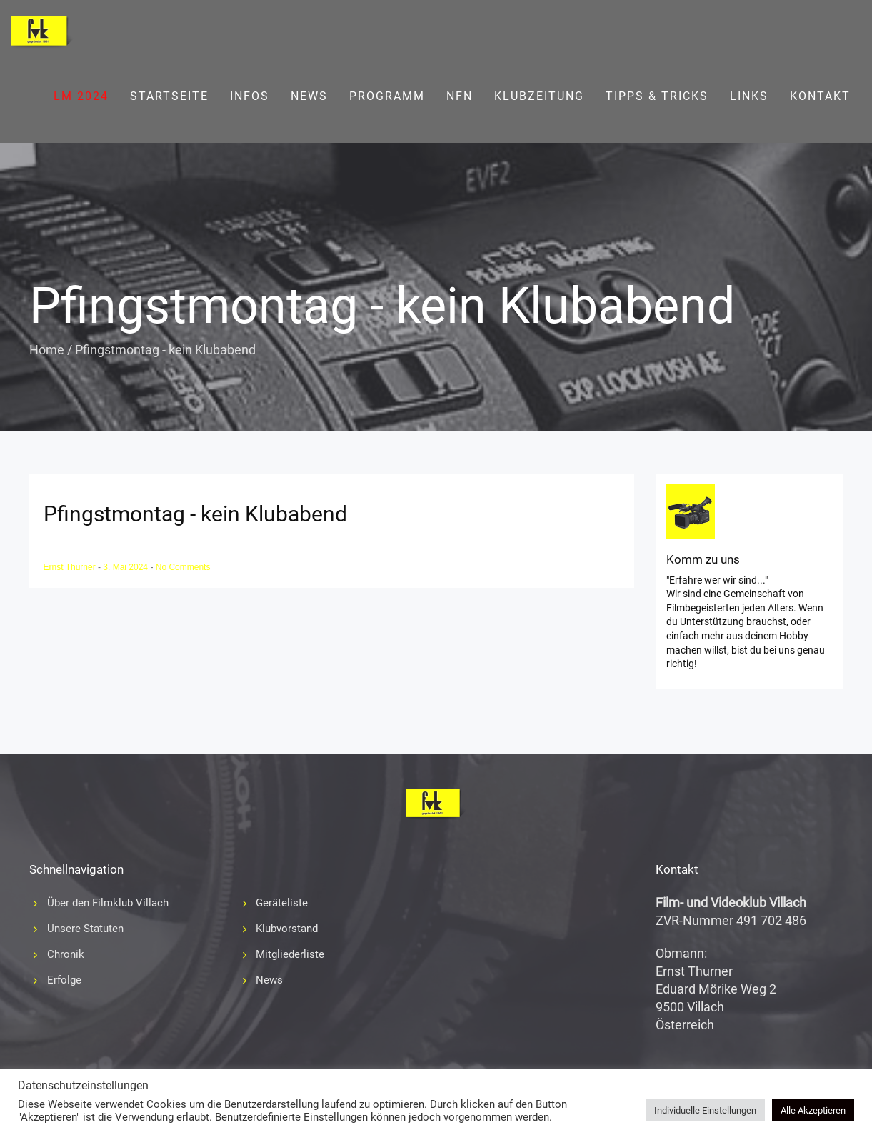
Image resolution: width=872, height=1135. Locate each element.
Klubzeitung (539, 96)
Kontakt (820, 96)
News (309, 96)
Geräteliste (282, 902)
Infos (249, 96)
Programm (387, 96)
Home (46, 349)
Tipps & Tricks (657, 96)
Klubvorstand (287, 928)
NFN (459, 96)
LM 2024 (81, 96)
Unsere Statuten (85, 928)
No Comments (183, 567)
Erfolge (64, 980)
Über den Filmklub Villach (108, 902)
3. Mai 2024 (126, 567)
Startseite (169, 96)
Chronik (65, 954)
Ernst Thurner (71, 567)
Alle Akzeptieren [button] (813, 1110)
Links (749, 96)
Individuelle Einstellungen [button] (705, 1110)
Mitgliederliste (290, 954)
